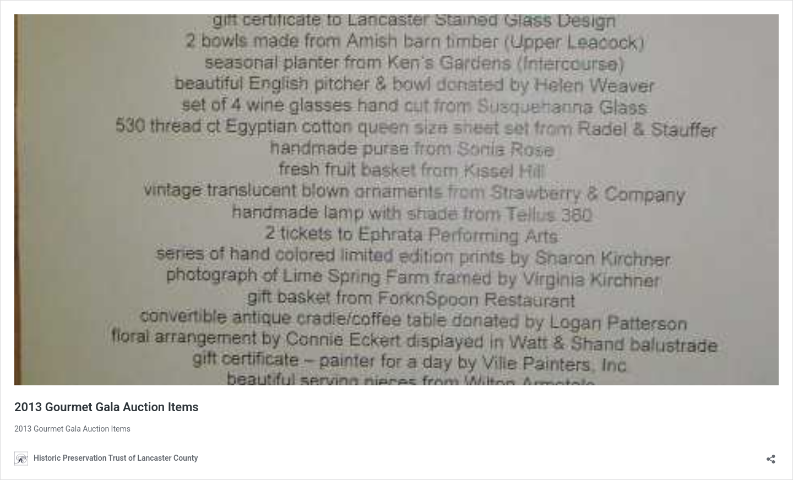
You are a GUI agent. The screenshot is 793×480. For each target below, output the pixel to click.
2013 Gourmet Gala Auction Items (106, 407)
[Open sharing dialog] (771, 455)
